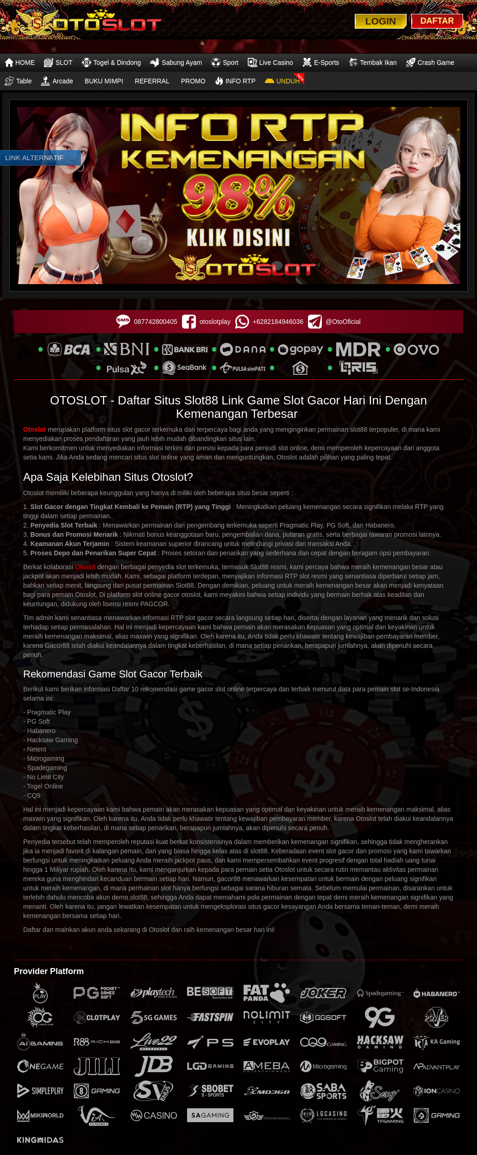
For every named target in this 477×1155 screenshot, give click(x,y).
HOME (20, 62)
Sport (224, 62)
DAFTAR (437, 20)
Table (18, 81)
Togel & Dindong (111, 62)
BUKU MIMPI (104, 81)
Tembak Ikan (372, 62)
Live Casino (270, 62)
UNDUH (282, 81)
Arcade (57, 81)
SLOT (58, 62)
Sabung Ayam (176, 62)
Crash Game (430, 62)
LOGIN (380, 21)
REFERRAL (152, 81)
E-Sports (320, 62)
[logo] (88, 22)
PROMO (193, 81)
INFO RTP (235, 81)
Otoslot (34, 429)
